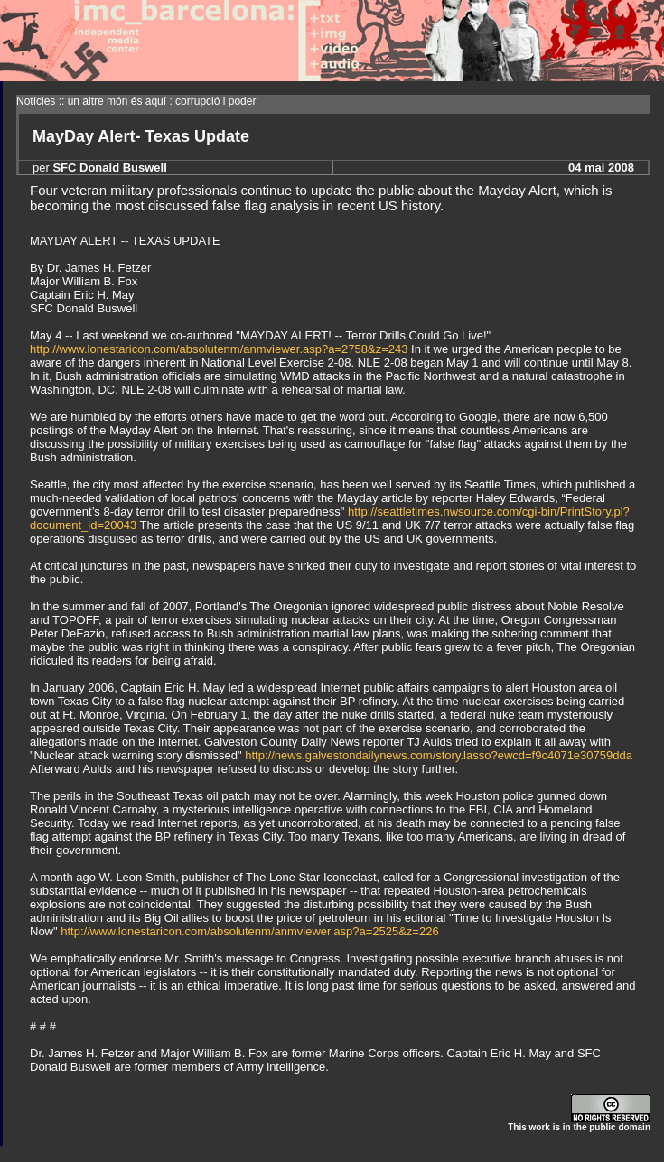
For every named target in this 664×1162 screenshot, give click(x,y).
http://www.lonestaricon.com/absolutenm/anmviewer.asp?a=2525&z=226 (249, 931)
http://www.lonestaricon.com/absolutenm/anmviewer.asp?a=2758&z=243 (218, 349)
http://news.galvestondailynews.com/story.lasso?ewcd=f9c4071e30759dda (438, 755)
